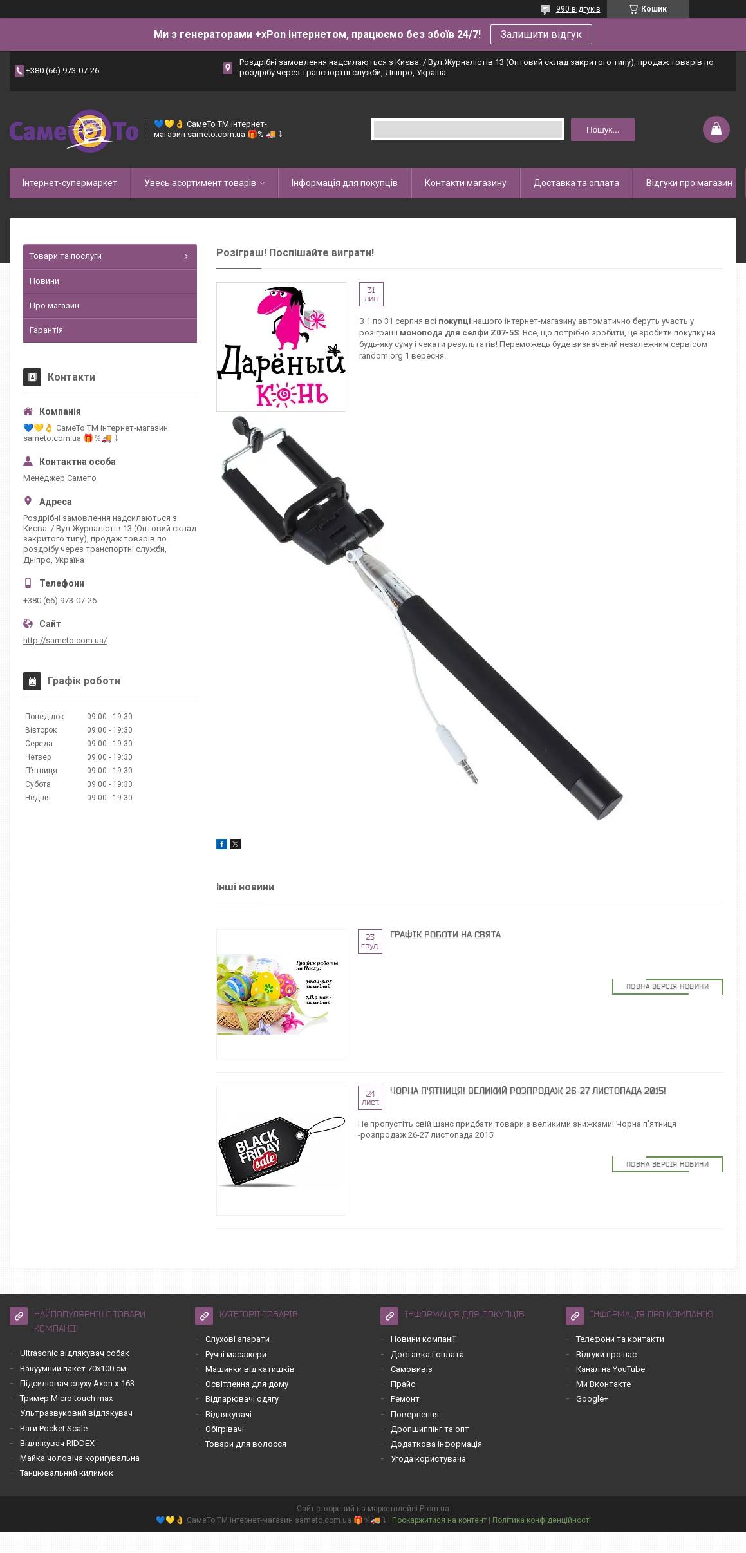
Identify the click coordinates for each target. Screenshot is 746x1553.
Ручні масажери (235, 1354)
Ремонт (405, 1399)
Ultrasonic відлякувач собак (74, 1353)
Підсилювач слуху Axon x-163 (77, 1383)
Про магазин (54, 305)
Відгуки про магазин (689, 183)
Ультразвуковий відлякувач (76, 1413)
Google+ (592, 1399)
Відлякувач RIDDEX (57, 1443)
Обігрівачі (224, 1429)
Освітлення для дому (246, 1384)
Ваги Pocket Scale (54, 1428)
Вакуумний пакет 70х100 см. (74, 1368)
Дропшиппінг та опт (430, 1429)
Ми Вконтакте (603, 1384)
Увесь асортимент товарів (200, 183)
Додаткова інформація (436, 1444)
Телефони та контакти (620, 1339)
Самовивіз (412, 1369)
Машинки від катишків (250, 1369)
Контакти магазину (466, 183)
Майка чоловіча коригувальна (80, 1458)
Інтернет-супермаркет (70, 183)
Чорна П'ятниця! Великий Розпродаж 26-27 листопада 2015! (528, 1091)
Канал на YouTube (610, 1369)
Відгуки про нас (606, 1354)
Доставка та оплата (576, 183)
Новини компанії (423, 1339)
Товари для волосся (245, 1444)
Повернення (415, 1414)
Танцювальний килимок (66, 1473)
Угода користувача (428, 1459)
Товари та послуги (66, 256)
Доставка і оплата (427, 1354)
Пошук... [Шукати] (602, 130)
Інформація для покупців (345, 183)
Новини (44, 281)
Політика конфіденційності (541, 1520)
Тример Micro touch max (66, 1398)
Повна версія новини (667, 986)
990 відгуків (578, 9)
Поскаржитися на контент (439, 1520)
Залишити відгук (541, 34)
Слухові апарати (237, 1339)
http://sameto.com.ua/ (65, 640)
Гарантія (46, 330)
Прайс (403, 1384)
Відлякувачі (228, 1414)
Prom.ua (434, 1508)
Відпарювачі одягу (242, 1399)
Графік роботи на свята (445, 934)
